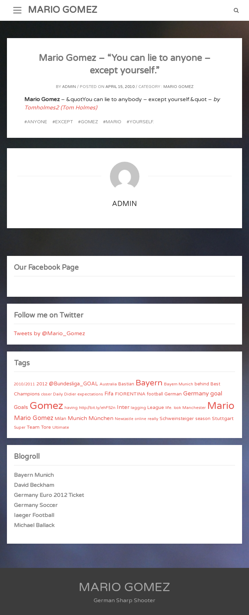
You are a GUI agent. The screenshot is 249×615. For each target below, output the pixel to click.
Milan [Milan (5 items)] (60, 418)
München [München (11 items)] (100, 418)
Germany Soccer (36, 505)
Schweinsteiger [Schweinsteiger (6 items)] (177, 418)
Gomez (89, 122)
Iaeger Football (34, 515)
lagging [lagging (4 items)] (138, 407)
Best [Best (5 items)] (215, 384)
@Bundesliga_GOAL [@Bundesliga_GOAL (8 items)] (73, 384)
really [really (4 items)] (153, 418)
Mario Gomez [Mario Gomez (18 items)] (33, 418)
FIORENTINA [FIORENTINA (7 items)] (130, 394)
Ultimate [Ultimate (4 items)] (60, 427)
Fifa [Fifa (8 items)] (108, 394)
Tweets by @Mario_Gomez (49, 333)
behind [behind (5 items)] (202, 384)
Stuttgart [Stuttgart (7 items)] (223, 418)
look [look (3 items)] (177, 407)
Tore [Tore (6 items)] (46, 427)
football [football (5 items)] (155, 394)
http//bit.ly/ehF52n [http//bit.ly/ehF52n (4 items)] (97, 407)
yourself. (141, 122)
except (64, 122)
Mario (113, 122)
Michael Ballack (34, 525)
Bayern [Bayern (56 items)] (149, 383)
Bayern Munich (34, 475)
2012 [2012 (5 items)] (42, 384)
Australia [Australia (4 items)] (108, 384)
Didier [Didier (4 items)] (70, 394)
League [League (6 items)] (155, 407)
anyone (37, 122)
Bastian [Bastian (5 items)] (126, 384)
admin (69, 86)
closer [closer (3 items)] (46, 394)
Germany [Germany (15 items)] (196, 393)
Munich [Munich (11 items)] (77, 418)
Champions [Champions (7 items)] (27, 394)
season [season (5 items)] (203, 418)
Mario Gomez (178, 86)
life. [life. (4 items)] (168, 407)
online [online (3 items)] (140, 419)
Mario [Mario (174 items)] (220, 406)
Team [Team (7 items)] (33, 427)
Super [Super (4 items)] (19, 427)
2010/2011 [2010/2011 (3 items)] (24, 384)
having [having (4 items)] (71, 407)
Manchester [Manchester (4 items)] (194, 407)
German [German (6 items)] (173, 394)
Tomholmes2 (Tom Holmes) (60, 107)
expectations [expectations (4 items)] (90, 394)
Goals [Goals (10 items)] (21, 407)
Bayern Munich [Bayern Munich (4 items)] (178, 384)
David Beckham (34, 485)
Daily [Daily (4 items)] (58, 394)
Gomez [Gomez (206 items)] (46, 406)
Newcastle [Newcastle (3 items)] (124, 419)
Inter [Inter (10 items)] (123, 407)
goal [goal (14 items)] (216, 393)
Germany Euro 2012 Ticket (49, 495)
